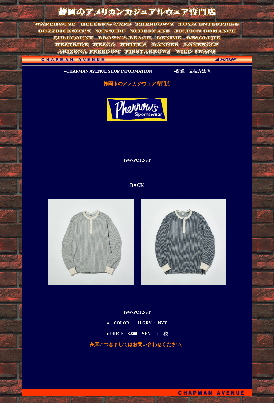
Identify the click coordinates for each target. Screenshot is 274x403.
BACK (137, 185)
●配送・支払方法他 (191, 71)
